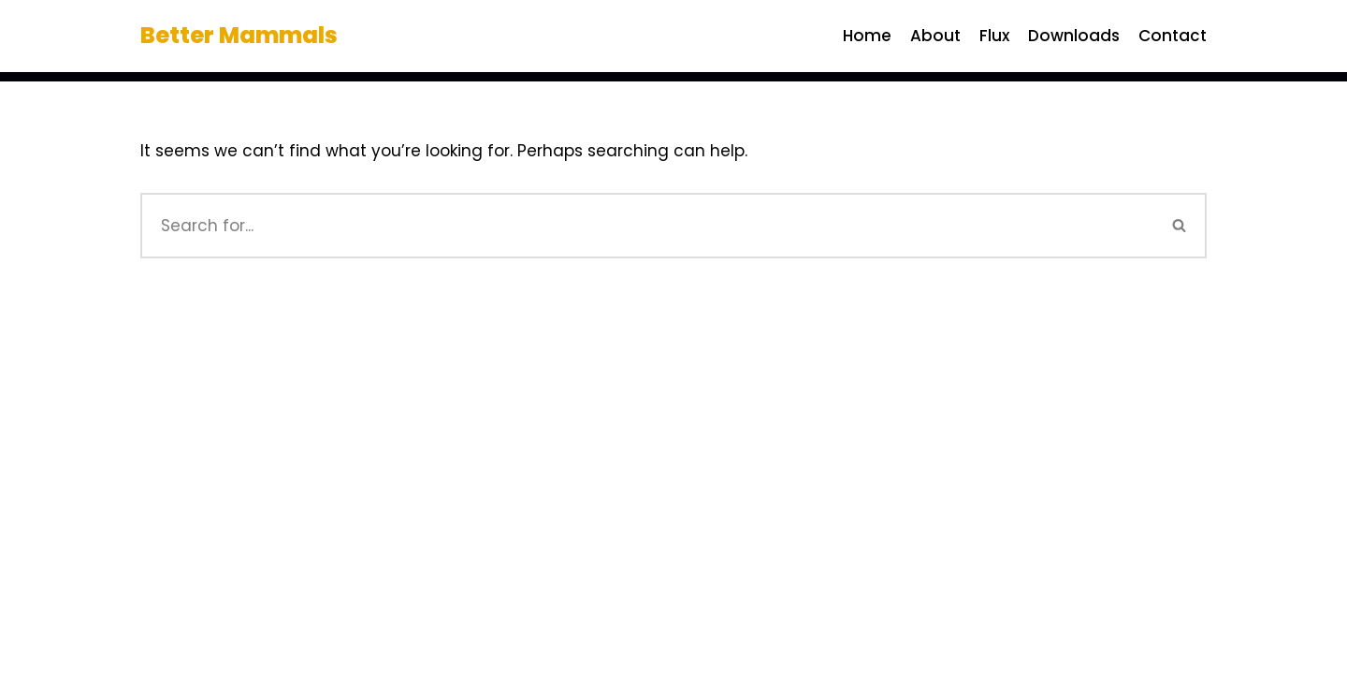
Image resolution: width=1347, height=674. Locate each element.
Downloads (1074, 35)
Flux (994, 35)
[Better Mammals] (239, 36)
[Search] (646, 225)
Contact (1172, 35)
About (935, 35)
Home (867, 35)
